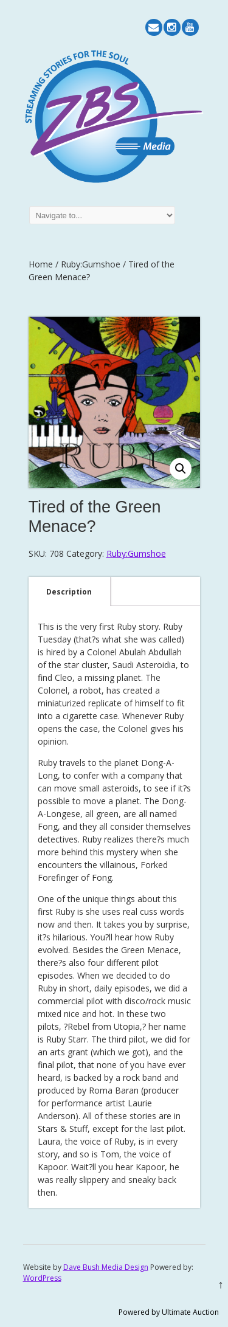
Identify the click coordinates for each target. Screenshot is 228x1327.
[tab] (69, 591)
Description (69, 592)
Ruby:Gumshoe (90, 264)
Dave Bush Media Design (105, 1267)
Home (41, 264)
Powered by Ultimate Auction (169, 1312)
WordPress (42, 1278)
